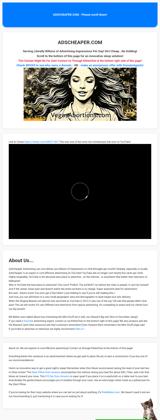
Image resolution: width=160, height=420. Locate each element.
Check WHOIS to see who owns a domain (44, 65)
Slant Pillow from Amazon (46, 372)
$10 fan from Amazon (57, 376)
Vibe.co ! (80, 328)
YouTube (28, 320)
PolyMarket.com (111, 392)
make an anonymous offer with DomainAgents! (112, 65)
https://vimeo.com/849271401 (42, 141)
